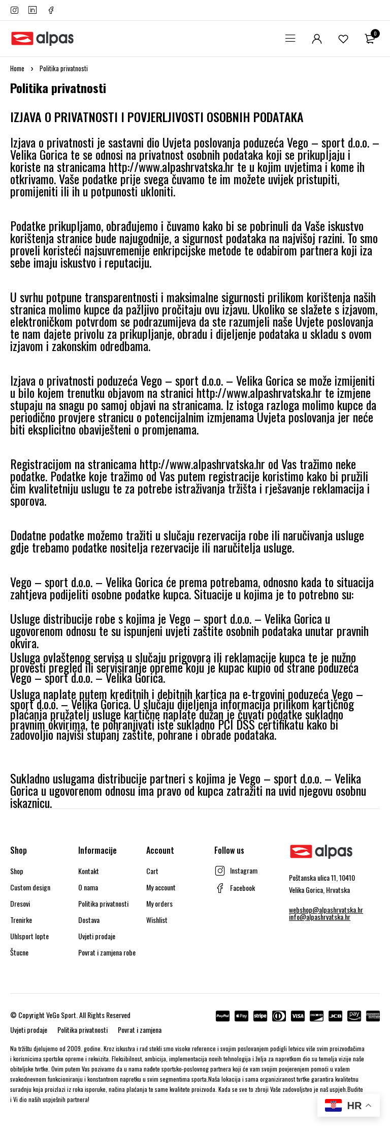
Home (17, 68)
